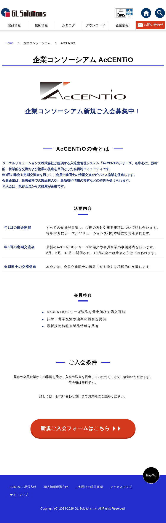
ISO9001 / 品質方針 (23, 487)
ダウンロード (95, 25)
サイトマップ (19, 495)
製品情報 (14, 25)
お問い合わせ (153, 24)
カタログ (68, 25)
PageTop (151, 475)
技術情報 (41, 25)
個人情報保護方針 (56, 487)
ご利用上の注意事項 (89, 487)
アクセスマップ (121, 487)
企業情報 (122, 25)
